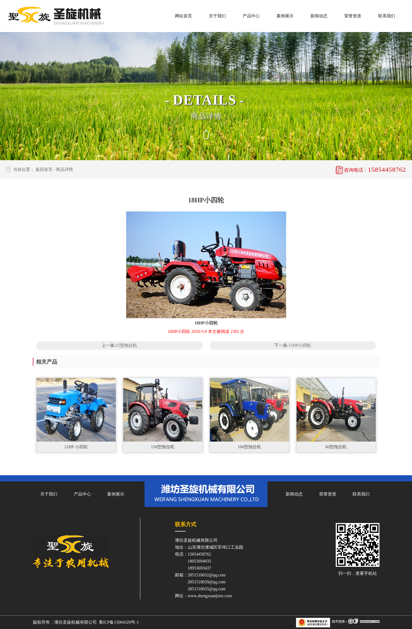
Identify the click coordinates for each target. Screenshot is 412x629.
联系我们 (386, 16)
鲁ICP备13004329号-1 (119, 622)
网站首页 (183, 16)
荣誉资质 (352, 16)
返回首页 (44, 169)
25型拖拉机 (126, 345)
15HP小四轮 (300, 345)
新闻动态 (318, 16)
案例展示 (285, 16)
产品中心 (251, 16)
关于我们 (217, 16)
